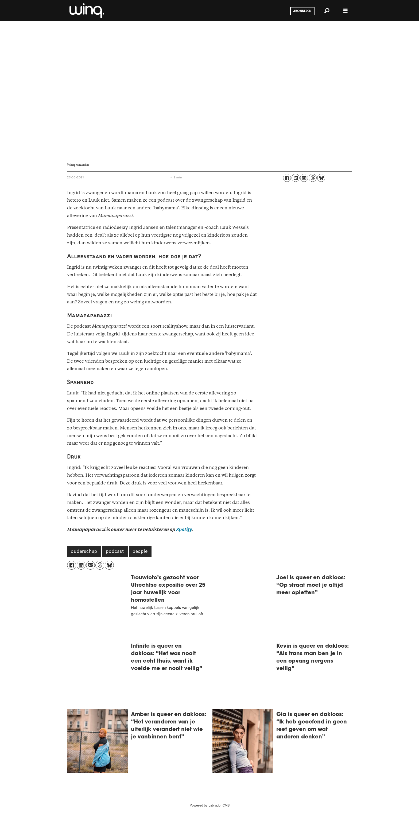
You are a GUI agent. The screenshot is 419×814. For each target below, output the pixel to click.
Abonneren (302, 11)
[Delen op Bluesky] (321, 178)
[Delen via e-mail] (304, 178)
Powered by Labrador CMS (210, 806)
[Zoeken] (326, 10)
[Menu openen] (345, 10)
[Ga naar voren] (86, 10)
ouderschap (84, 552)
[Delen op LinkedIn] (296, 178)
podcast (115, 552)
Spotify (184, 529)
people (140, 552)
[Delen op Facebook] (287, 178)
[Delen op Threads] (313, 178)
